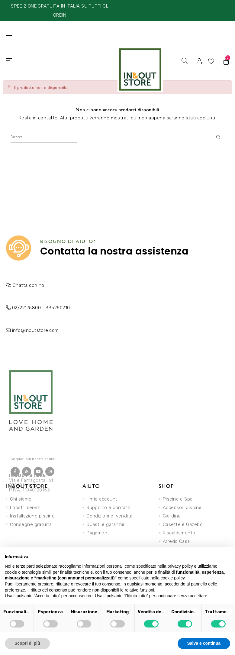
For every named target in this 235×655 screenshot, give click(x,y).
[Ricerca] (44, 137)
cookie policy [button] (173, 578)
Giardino (172, 516)
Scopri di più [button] (27, 643)
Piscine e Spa (178, 499)
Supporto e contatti (108, 507)
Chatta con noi (29, 285)
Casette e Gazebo (183, 524)
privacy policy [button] (180, 566)
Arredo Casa (176, 541)
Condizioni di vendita (109, 516)
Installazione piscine (32, 516)
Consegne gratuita (31, 524)
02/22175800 (26, 307)
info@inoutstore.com (35, 330)
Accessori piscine (182, 507)
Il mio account (101, 499)
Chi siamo (20, 499)
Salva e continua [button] (204, 643)
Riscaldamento (179, 533)
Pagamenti (98, 533)
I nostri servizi (25, 507)
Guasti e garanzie (105, 524)
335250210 (58, 307)
